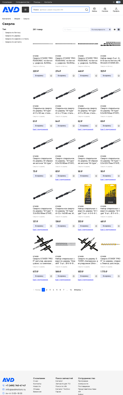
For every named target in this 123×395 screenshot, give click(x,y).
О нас (35, 381)
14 (71, 289)
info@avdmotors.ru (16, 389)
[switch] (118, 2)
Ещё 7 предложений (85, 129)
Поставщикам (84, 386)
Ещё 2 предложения (108, 229)
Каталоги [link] (6, 19)
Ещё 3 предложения (108, 129)
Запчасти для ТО (63, 383)
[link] (17, 19)
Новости (37, 386)
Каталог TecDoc (63, 389)
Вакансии (37, 391)
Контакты (48, 2)
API (79, 391)
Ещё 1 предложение (40, 129)
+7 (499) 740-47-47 (16, 385)
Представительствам (87, 389)
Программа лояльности (83, 382)
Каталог (59, 381)
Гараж (58, 391)
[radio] (115, 29)
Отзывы (36, 389)
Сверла (26, 19)
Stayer (17, 19)
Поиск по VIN (61, 386)
